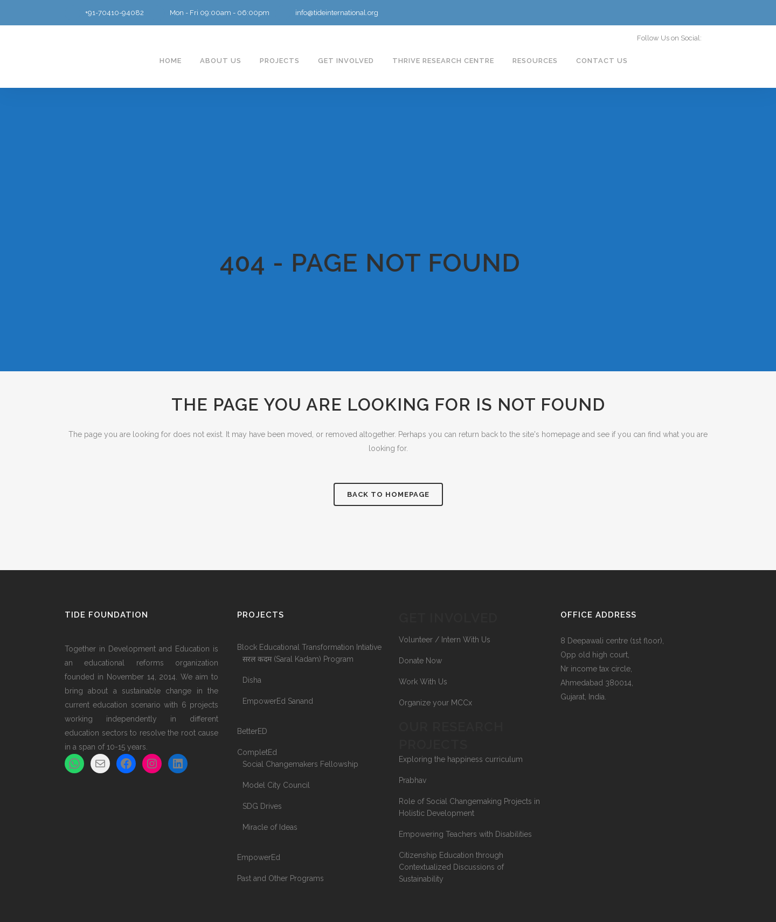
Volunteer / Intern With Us (444, 639)
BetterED (252, 731)
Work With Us (423, 681)
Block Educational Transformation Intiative (309, 647)
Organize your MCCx (435, 702)
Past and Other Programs (280, 878)
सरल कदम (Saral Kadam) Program (298, 659)
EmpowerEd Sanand (277, 701)
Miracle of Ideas (269, 827)
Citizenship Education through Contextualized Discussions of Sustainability (451, 867)
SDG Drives (262, 806)
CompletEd (257, 752)
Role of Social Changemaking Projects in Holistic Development (469, 807)
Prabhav (412, 780)
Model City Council (276, 785)
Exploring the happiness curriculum (461, 759)
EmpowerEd (258, 857)
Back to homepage (388, 494)
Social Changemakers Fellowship (300, 764)
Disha (251, 680)
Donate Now (420, 660)
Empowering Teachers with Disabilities (465, 834)
